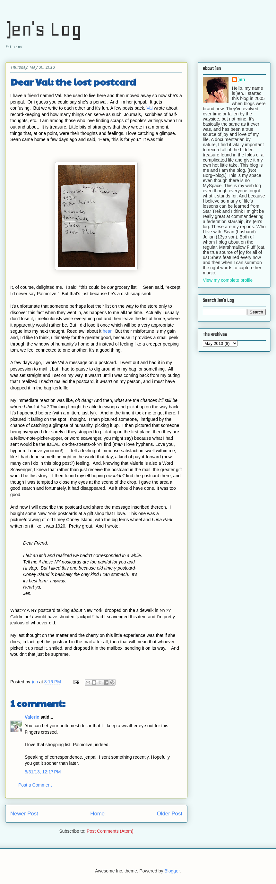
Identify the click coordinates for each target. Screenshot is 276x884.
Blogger (171, 870)
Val (149, 108)
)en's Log (43, 29)
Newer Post (24, 814)
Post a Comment (35, 785)
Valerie (32, 717)
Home (97, 814)
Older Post (169, 814)
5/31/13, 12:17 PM (43, 771)
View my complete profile (228, 280)
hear (107, 331)
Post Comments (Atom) (110, 831)
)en (241, 79)
